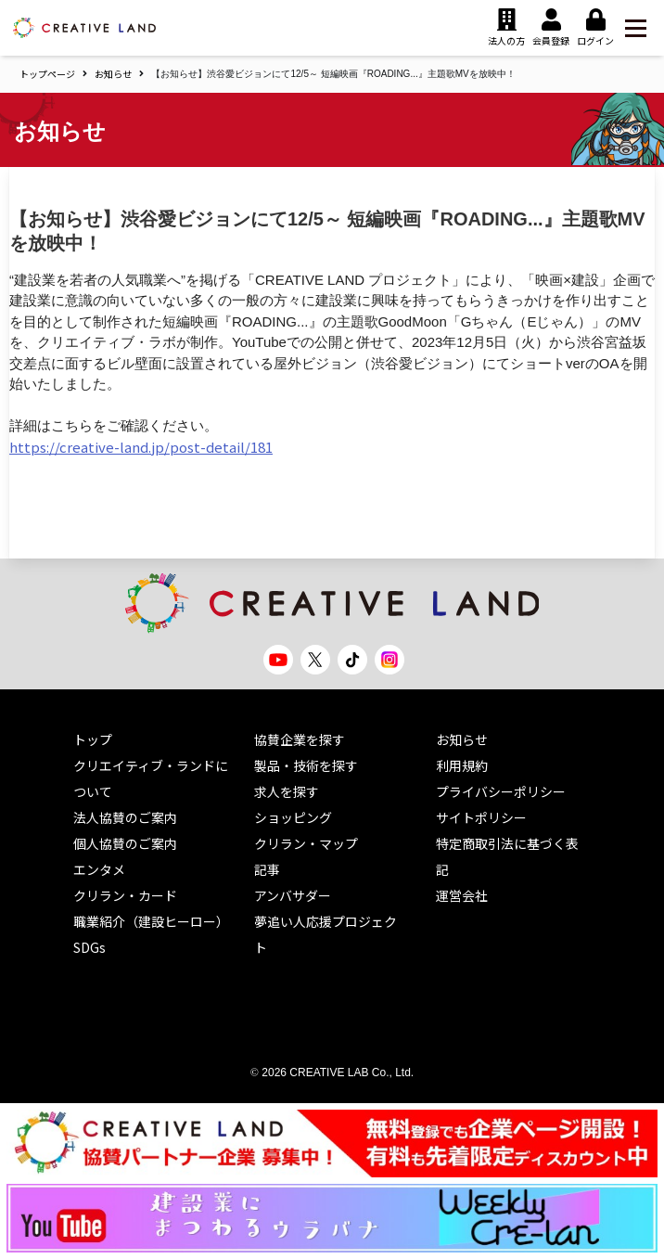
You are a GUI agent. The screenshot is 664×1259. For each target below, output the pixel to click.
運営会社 (462, 895)
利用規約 (462, 765)
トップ (92, 739)
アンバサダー (292, 895)
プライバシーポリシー (501, 791)
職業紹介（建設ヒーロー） (151, 921)
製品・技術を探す (306, 765)
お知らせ (113, 74)
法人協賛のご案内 (125, 817)
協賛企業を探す (299, 739)
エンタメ (99, 869)
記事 (267, 869)
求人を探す (286, 791)
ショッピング (293, 817)
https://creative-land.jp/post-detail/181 (141, 446)
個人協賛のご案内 (125, 843)
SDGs (89, 947)
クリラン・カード (125, 895)
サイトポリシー (481, 817)
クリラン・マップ (306, 843)
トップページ (47, 74)
